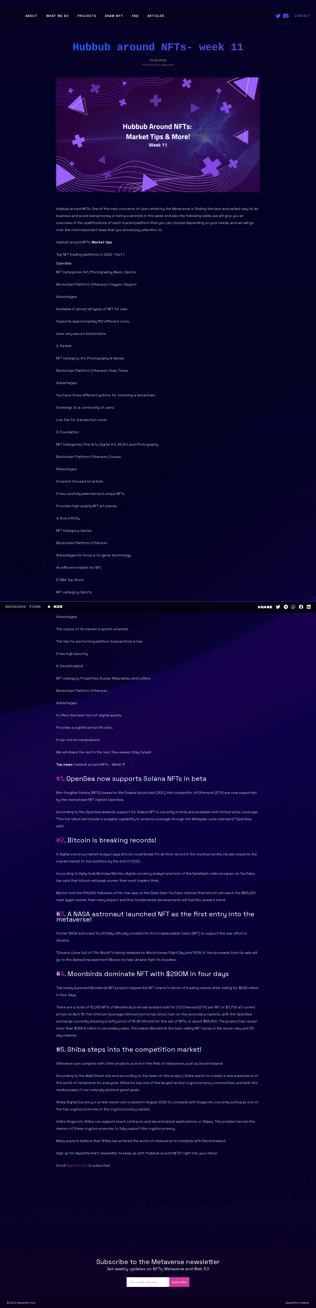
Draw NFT (114, 16)
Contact (302, 15)
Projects (86, 16)
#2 (60, 840)
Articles (155, 16)
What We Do (57, 16)
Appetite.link (76, 1165)
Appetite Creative (297, 1302)
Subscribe (179, 1282)
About (31, 16)
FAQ (135, 16)
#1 (59, 778)
